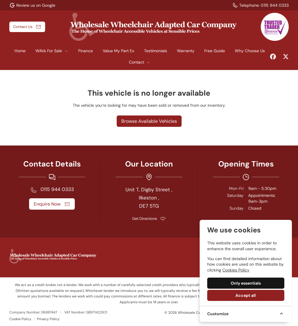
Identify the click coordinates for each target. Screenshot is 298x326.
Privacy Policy (48, 319)
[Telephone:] (260, 5)
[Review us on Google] (32, 5)
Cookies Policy (235, 270)
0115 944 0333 (57, 189)
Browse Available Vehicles (149, 121)
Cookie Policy (20, 319)
